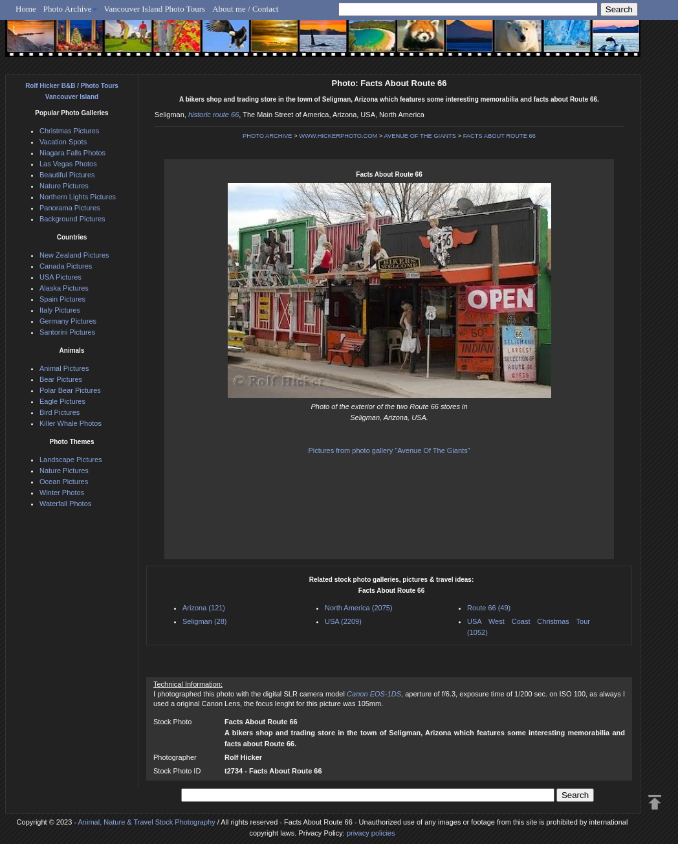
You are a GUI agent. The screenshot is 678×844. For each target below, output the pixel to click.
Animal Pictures (64, 368)
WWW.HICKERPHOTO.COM (338, 136)
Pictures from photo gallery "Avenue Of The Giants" (389, 450)
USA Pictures (60, 277)
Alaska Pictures (64, 288)
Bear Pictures (60, 379)
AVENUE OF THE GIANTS (420, 136)
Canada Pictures (65, 266)
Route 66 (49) (488, 608)
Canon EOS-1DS (374, 694)
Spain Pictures (62, 299)
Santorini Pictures (67, 332)
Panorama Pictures (69, 208)
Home (26, 9)
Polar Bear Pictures (70, 390)
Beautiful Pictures (67, 175)
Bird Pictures (59, 412)
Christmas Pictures (69, 131)
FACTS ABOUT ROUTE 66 (499, 136)
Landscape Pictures (70, 459)
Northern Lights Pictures (77, 197)
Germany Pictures (67, 321)
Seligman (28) (204, 621)
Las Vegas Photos (68, 164)
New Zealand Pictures (74, 255)
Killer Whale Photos (70, 423)
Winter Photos (61, 492)
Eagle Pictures (62, 401)
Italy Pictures (59, 310)
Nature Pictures (64, 186)
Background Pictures (72, 219)
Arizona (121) (203, 608)
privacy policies (371, 833)
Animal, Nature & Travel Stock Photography (146, 822)
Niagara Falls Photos (72, 153)
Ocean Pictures (63, 481)
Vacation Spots (63, 142)
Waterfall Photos (65, 503)
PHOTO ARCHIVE (267, 136)
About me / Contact (245, 9)
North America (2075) (359, 608)
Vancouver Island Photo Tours (155, 9)
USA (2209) (343, 621)
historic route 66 (213, 114)
